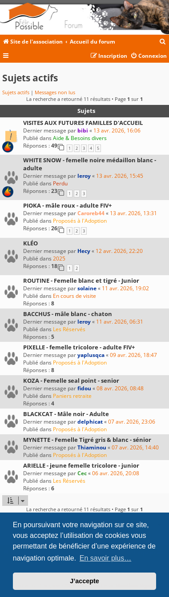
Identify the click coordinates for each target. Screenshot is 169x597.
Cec (82, 473)
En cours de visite (74, 296)
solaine (87, 288)
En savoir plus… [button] (106, 558)
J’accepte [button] (84, 581)
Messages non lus (55, 92)
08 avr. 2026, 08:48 (120, 388)
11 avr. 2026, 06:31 (119, 321)
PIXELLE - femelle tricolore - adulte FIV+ (79, 347)
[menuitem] (163, 42)
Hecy (83, 251)
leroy (84, 176)
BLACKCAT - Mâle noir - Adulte (66, 414)
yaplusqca (91, 355)
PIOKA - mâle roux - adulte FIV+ (67, 205)
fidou (84, 388)
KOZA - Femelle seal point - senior (71, 381)
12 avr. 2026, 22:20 (119, 251)
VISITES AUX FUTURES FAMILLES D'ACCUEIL (83, 123)
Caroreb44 (91, 213)
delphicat (90, 421)
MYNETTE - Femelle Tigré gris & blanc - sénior (87, 440)
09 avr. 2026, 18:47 (133, 355)
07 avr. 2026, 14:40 (135, 447)
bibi (82, 130)
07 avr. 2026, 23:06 (131, 421)
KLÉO (30, 243)
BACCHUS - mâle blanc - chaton (67, 314)
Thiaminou (91, 447)
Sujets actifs (15, 92)
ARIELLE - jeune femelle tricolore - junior (81, 465)
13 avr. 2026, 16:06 (117, 130)
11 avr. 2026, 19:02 (125, 288)
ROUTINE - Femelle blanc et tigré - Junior (81, 280)
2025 (59, 258)
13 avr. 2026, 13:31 (133, 213)
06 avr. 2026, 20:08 (115, 473)
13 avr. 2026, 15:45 (119, 176)
